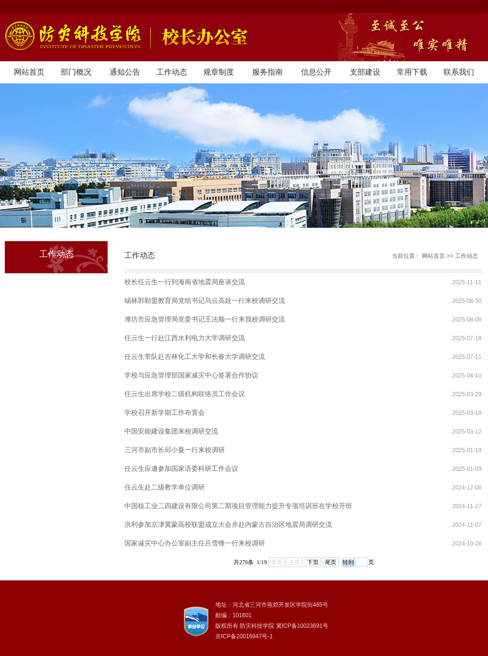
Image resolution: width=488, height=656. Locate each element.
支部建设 (365, 72)
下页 (313, 562)
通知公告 (125, 72)
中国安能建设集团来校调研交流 (171, 431)
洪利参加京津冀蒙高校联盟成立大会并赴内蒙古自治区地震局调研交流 (228, 524)
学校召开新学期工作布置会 (164, 412)
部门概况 (76, 72)
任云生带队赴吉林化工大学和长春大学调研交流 (194, 356)
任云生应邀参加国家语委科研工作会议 (181, 468)
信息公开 (316, 72)
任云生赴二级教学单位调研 (164, 487)
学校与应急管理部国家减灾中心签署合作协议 (191, 375)
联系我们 (459, 72)
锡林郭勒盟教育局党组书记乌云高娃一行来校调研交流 (204, 300)
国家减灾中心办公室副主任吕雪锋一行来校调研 (194, 543)
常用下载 (412, 72)
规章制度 (218, 72)
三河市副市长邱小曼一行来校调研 (174, 450)
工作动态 (171, 72)
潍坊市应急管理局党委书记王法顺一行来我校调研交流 (204, 319)
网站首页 (29, 72)
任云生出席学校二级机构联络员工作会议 (184, 394)
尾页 (330, 562)
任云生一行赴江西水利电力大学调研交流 (184, 338)
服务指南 (267, 72)
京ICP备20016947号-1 (244, 636)
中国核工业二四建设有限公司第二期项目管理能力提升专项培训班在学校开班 (238, 506)
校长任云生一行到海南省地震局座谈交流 (184, 282)
